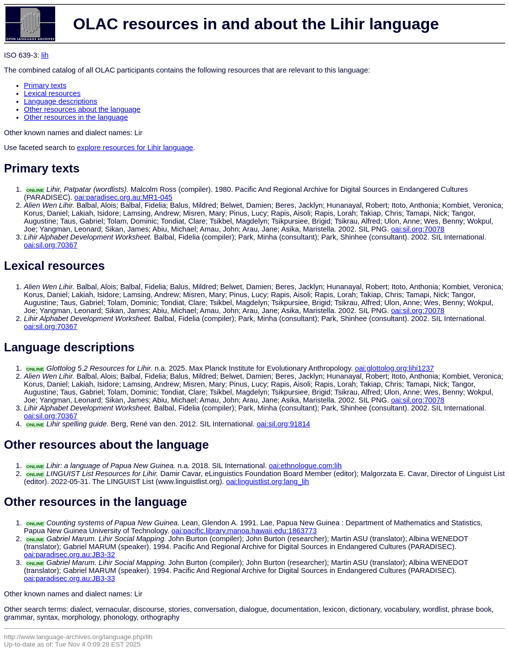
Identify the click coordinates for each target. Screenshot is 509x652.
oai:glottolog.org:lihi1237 (394, 368)
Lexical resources (52, 93)
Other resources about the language (82, 109)
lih (45, 55)
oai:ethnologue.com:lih (305, 466)
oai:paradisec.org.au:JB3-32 (69, 555)
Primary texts (45, 85)
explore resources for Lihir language (135, 148)
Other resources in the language (76, 117)
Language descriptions (60, 101)
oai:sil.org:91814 (283, 424)
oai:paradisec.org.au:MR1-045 (123, 197)
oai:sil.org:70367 (51, 245)
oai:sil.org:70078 (418, 229)
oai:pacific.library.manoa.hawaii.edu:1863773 (244, 531)
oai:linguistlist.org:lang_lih (267, 482)
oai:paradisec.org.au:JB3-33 (69, 578)
